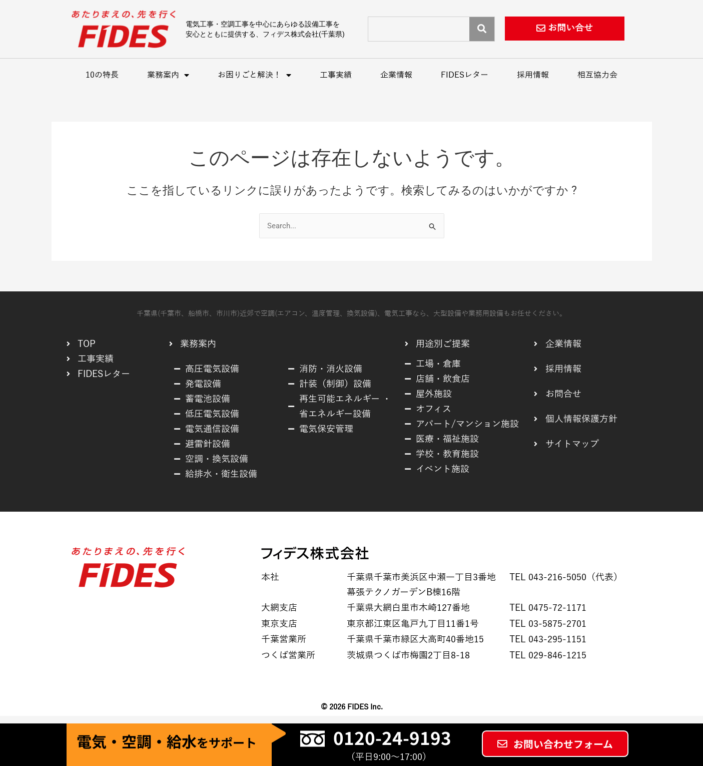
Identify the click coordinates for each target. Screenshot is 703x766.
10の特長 (102, 75)
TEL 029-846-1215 (547, 655)
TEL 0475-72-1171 (547, 608)
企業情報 (396, 75)
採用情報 (533, 75)
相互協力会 (597, 75)
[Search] (481, 29)
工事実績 (336, 75)
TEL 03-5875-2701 (547, 624)
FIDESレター (464, 75)
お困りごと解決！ (254, 75)
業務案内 (168, 75)
